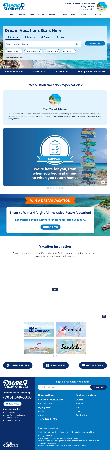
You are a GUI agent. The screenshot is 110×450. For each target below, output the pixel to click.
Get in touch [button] (96, 15)
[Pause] (103, 182)
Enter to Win (50, 227)
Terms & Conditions (51, 432)
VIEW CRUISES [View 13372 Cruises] (95, 43)
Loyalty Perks (44, 407)
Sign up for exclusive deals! (91, 71)
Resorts (22, 15)
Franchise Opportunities (48, 428)
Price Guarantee (46, 403)
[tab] (12, 37)
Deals (65, 15)
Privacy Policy (75, 432)
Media (40, 432)
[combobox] (43, 44)
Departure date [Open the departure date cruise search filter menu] (14, 51)
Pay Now (84, 15)
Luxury (41, 15)
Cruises (11, 15)
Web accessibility (88, 432)
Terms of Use (64, 432)
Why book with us (14, 71)
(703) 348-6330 (17, 397)
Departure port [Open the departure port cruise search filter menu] (33, 51)
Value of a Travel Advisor (50, 399)
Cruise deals (39, 71)
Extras (73, 15)
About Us (42, 415)
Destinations (53, 15)
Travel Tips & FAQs (47, 419)
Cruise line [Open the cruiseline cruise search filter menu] (68, 51)
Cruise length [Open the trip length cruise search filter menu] (51, 51)
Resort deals (62, 71)
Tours (31, 15)
